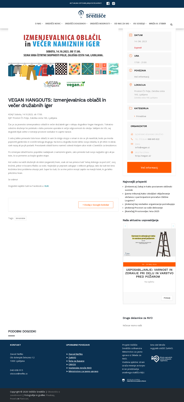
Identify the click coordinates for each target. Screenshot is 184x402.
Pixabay (50, 395)
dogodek (20, 218)
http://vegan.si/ (143, 155)
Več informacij (141, 76)
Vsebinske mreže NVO (80, 367)
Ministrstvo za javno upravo (83, 371)
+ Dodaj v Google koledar (96, 204)
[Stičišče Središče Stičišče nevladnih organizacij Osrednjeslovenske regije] (92, 14)
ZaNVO (72, 357)
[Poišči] (171, 24)
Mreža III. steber (157, 23)
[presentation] (125, 226)
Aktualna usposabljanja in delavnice (86, 3)
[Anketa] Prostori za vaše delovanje (144, 207)
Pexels (13, 398)
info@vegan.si (142, 147)
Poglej (167, 298)
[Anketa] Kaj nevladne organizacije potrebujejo (150, 204)
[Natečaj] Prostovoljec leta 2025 (142, 211)
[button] (42, 23)
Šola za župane (76, 360)
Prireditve (140, 116)
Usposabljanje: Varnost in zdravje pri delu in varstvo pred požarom (149, 273)
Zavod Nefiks (76, 354)
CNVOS (72, 364)
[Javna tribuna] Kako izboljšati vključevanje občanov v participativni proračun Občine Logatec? (147, 197)
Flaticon (24, 398)
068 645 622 (153, 139)
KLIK (47, 186)
